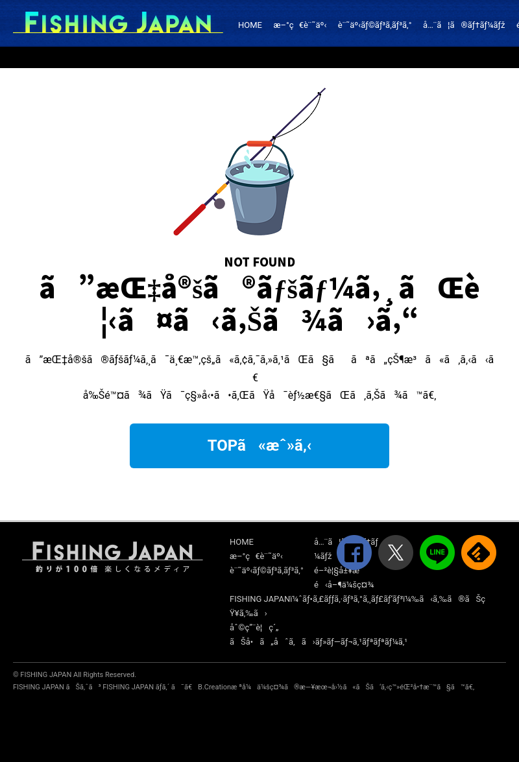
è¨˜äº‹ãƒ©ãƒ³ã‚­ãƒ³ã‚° (375, 25)
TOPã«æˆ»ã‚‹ (260, 445)
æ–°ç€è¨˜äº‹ (299, 25)
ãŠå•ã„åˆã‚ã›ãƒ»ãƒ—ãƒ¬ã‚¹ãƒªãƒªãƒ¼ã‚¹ (318, 642)
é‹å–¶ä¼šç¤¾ (344, 584)
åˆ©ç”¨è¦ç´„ (254, 627)
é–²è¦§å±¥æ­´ (338, 570)
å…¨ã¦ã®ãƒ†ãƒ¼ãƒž (464, 25)
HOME (250, 25)
